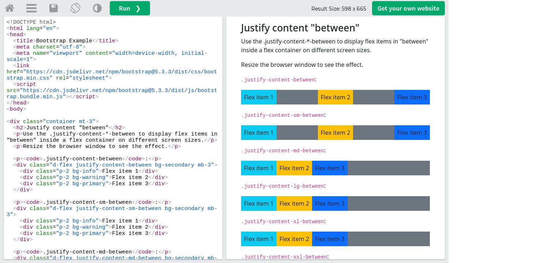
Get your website (408, 8)
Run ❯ (130, 8)
